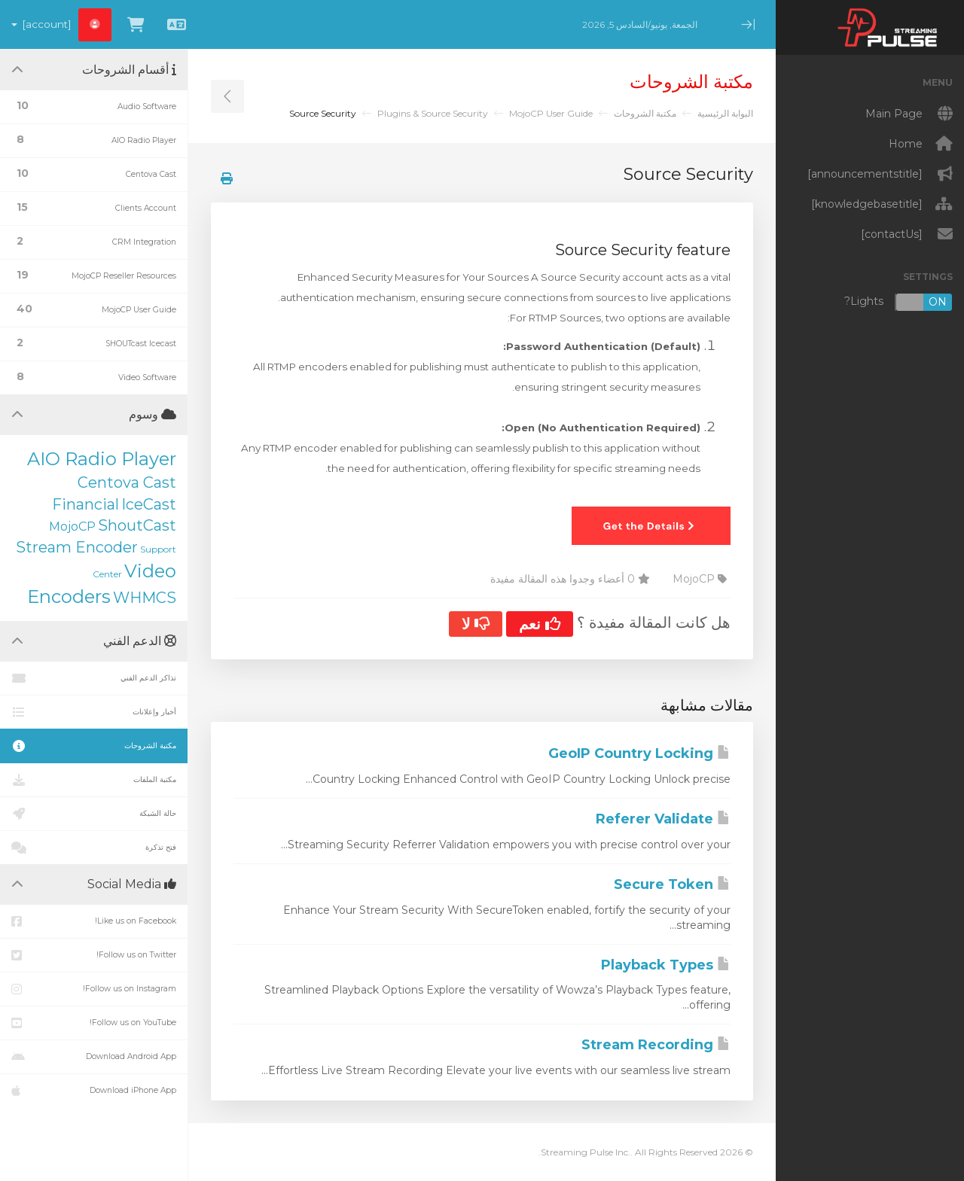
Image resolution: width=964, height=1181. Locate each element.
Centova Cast (127, 482)
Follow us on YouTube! (93, 1023)
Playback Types (666, 965)
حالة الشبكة (93, 814)
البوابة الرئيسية (725, 113)
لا (476, 624)
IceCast (148, 504)
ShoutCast (137, 525)
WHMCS (144, 598)
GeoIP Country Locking (639, 753)
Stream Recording (656, 1044)
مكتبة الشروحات (645, 113)
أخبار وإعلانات (93, 712)
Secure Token (672, 884)
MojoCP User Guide (551, 113)
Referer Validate (663, 819)
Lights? (898, 302)
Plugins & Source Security (432, 113)
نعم (539, 624)
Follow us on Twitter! (93, 955)
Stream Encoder (77, 547)
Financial (85, 504)
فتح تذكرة (93, 848)
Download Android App (93, 1057)
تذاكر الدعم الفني (93, 678)
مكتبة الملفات (93, 780)
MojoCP (72, 526)
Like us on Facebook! (93, 921)
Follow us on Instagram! (93, 989)
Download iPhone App (93, 1091)
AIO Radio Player (101, 459)
